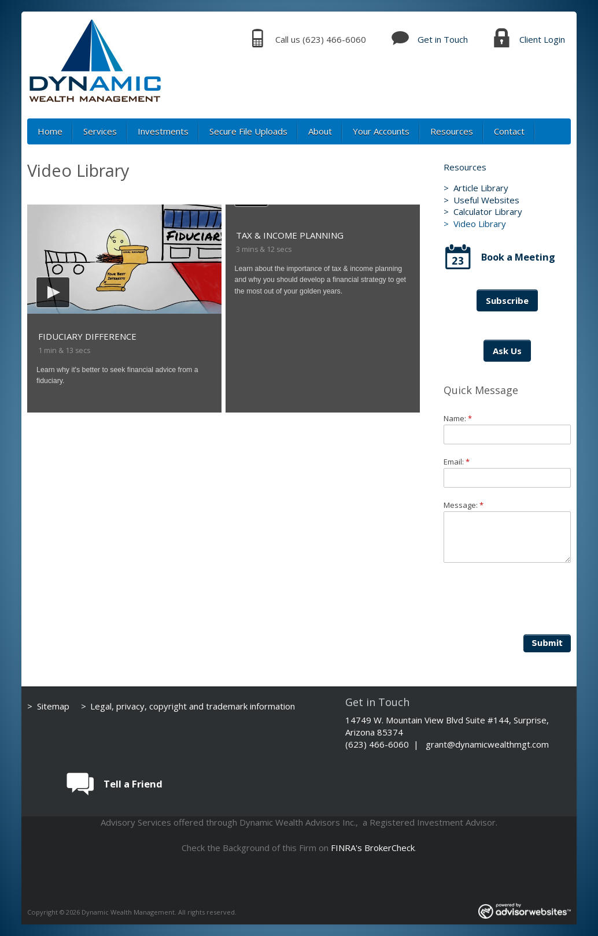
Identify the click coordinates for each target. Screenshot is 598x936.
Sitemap (53, 706)
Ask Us (507, 350)
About (320, 131)
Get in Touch (443, 39)
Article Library (480, 188)
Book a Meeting (518, 256)
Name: (458, 418)
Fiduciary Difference (87, 336)
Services (100, 131)
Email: (457, 461)
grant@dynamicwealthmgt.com (487, 744)
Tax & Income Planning (290, 235)
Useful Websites (486, 200)
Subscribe (507, 300)
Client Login (542, 39)
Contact (509, 131)
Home (50, 131)
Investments (163, 131)
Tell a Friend (133, 783)
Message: (463, 505)
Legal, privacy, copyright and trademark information (192, 706)
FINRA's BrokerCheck (373, 847)
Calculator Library (487, 211)
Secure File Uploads (248, 131)
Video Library (479, 223)
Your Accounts (381, 131)
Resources (451, 131)
